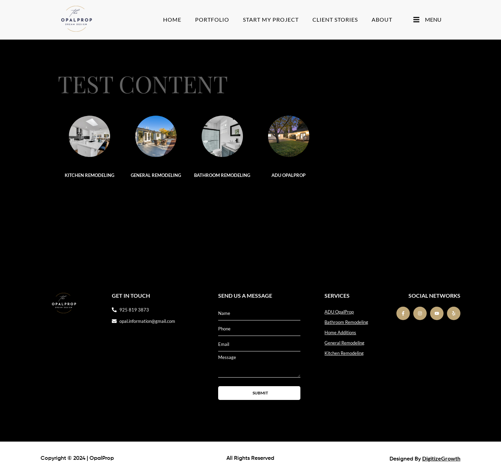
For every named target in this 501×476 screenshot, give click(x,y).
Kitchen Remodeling (89, 175)
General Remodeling (156, 175)
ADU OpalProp (288, 175)
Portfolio (212, 19)
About (382, 19)
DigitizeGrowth (441, 458)
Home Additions (340, 332)
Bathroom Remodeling (222, 175)
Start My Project (271, 19)
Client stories (335, 19)
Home (172, 19)
